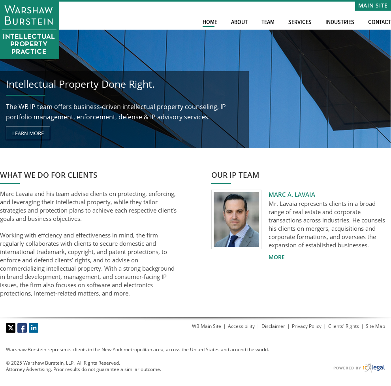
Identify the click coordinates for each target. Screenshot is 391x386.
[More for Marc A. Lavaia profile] (277, 257)
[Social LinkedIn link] (33, 328)
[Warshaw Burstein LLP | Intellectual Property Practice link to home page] (29, 29)
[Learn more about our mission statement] (28, 133)
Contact (379, 22)
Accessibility (241, 326)
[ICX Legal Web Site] (359, 368)
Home (210, 22)
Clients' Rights (343, 326)
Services (300, 22)
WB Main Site (206, 326)
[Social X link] (10, 328)
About (239, 22)
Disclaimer (273, 326)
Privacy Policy (306, 326)
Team (267, 22)
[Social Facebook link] (22, 328)
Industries (339, 22)
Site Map (375, 326)
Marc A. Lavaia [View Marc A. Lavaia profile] (292, 194)
